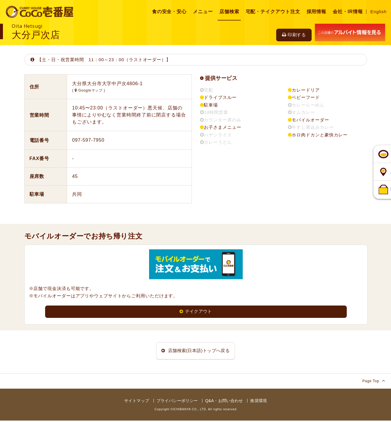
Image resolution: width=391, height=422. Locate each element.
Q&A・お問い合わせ (224, 401)
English (378, 11)
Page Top (373, 381)
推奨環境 (258, 401)
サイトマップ (136, 401)
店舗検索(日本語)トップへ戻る (195, 351)
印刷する (294, 34)
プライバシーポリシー (177, 401)
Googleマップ (89, 90)
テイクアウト (196, 311)
